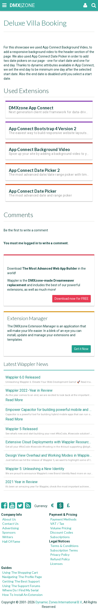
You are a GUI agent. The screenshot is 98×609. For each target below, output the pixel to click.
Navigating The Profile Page (22, 577)
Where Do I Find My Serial (20, 590)
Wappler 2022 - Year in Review (29, 390)
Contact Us (10, 523)
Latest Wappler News (26, 364)
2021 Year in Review (21, 482)
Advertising (10, 528)
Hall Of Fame (11, 541)
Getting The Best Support (21, 581)
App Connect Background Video (39, 149)
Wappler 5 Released (21, 429)
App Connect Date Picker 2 (34, 170)
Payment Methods (63, 519)
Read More (14, 400)
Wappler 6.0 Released (22, 377)
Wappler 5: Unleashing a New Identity (34, 469)
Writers (7, 537)
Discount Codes (61, 532)
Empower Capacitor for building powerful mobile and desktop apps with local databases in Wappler (49, 410)
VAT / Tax (57, 523)
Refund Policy (60, 559)
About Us (9, 519)
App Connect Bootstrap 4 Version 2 (42, 128)
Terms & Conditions (64, 546)
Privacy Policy (59, 554)
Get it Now (81, 349)
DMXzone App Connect (31, 107)
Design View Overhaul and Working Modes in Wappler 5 (49, 455)
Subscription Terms (64, 550)
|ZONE (14, 5)
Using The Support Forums (21, 586)
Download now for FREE (71, 298)
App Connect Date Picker (33, 191)
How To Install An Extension (22, 595)
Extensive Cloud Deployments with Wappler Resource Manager (49, 442)
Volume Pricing (60, 528)
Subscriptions (60, 537)
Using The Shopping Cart (20, 572)
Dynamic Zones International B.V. (59, 602)
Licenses (56, 564)
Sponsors (9, 532)
